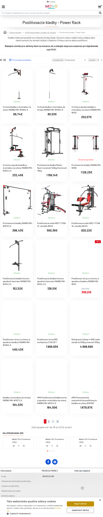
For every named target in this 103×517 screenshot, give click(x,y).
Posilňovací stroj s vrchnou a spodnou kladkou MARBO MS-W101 (85, 281)
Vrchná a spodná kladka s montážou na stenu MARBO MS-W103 (86, 110)
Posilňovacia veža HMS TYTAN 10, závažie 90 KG (85, 224)
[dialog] (51, 507)
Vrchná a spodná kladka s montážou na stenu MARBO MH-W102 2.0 (18, 168)
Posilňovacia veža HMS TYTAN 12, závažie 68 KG (51, 224)
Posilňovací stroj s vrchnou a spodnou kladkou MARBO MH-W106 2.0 (16, 342)
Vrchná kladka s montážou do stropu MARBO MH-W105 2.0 (51, 108)
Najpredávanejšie (13, 433)
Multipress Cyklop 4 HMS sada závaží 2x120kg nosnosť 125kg (85, 340)
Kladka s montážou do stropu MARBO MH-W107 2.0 (17, 399)
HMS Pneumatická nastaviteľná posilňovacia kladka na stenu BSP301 (84, 400)
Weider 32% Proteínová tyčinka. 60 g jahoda (55, 439)
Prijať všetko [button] (80, 504)
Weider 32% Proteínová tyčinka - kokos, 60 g (22, 439)
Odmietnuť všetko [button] (80, 510)
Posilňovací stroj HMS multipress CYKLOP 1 (47, 340)
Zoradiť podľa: (58, 60)
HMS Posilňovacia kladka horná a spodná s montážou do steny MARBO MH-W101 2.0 (52, 400)
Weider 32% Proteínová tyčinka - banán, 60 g (89, 439)
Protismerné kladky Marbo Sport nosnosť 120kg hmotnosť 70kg (52, 168)
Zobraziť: (92, 60)
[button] (47, 450)
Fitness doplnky (15, 32)
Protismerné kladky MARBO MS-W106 (86, 166)
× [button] (100, 500)
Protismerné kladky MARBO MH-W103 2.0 (18, 224)
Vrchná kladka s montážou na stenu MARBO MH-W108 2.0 (17, 108)
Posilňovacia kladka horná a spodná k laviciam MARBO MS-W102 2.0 (17, 281)
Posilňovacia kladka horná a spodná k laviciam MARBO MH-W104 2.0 (51, 281)
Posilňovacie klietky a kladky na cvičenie (40, 32)
